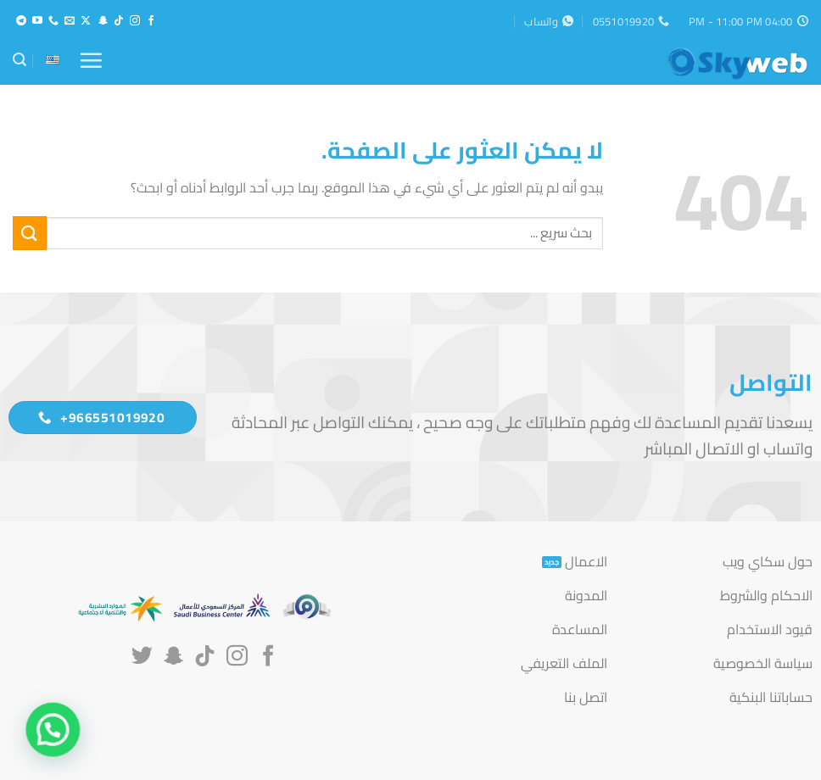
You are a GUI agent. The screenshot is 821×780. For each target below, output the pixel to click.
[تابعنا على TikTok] (119, 21)
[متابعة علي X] (86, 21)
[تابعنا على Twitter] (142, 657)
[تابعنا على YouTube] (37, 21)
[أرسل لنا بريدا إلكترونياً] (69, 21)
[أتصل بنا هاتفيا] (53, 21)
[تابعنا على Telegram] (21, 21)
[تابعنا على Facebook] (151, 21)
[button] (90, 60)
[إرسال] (30, 232)
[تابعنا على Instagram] (135, 21)
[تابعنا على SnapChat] (103, 21)
